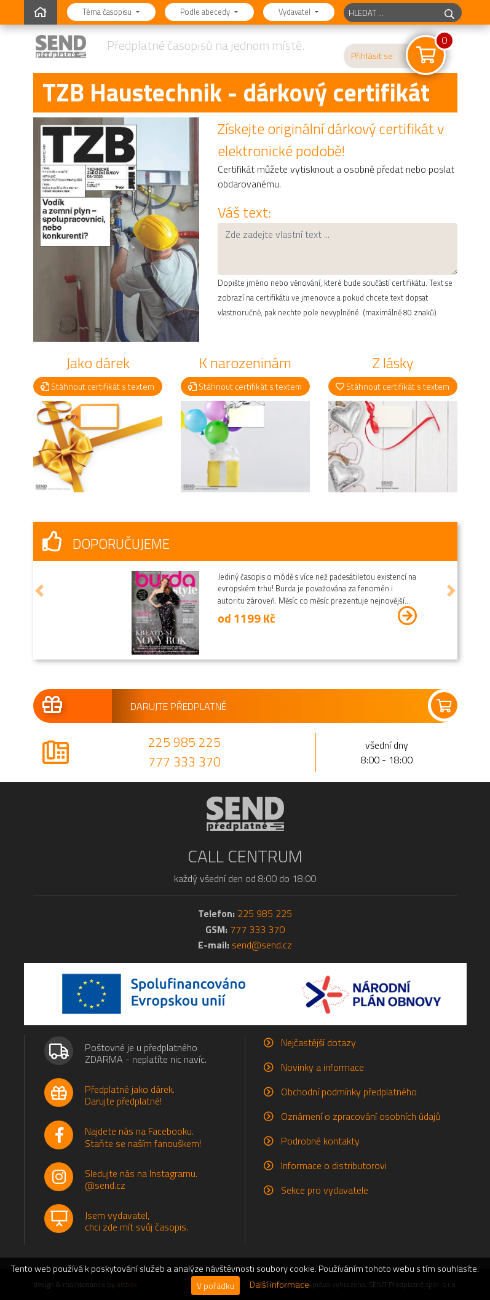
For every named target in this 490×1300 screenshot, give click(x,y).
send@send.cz (262, 944)
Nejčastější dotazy (318, 1042)
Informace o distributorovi (334, 1165)
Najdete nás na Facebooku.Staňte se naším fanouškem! (143, 1137)
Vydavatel (295, 12)
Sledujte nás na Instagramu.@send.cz (141, 1179)
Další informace (279, 1284)
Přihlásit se (372, 56)
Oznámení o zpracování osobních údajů (360, 1116)
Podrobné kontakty (320, 1140)
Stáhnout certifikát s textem (97, 386)
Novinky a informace (322, 1067)
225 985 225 (184, 742)
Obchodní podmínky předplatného (349, 1091)
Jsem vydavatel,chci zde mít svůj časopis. (136, 1221)
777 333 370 (184, 761)
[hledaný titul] (391, 12)
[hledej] (449, 12)
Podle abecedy (206, 12)
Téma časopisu (107, 12)
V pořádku (215, 1285)
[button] (39, 591)
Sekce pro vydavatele (324, 1190)
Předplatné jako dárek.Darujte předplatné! (130, 1095)
